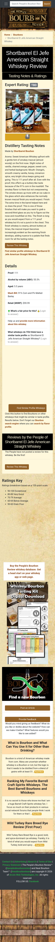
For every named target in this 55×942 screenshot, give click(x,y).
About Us (32, 914)
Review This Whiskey (17, 298)
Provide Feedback (27, 772)
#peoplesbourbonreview (18, 921)
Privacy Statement (12, 917)
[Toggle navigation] (6, 4)
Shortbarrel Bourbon (24, 204)
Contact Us (7, 914)
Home (7, 87)
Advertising (20, 914)
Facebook (34, 934)
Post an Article (27, 760)
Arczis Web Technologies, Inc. (24, 927)
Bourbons (18, 87)
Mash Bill (12, 345)
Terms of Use (45, 914)
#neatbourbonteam (21, 924)
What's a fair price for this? (24, 363)
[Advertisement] (26, 55)
